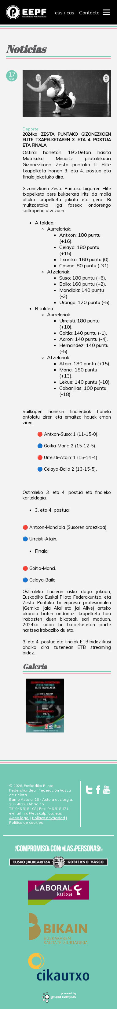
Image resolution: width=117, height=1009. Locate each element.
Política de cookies (26, 822)
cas (70, 12)
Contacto (89, 12)
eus (59, 12)
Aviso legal (19, 817)
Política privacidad (48, 817)
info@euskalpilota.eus (42, 813)
